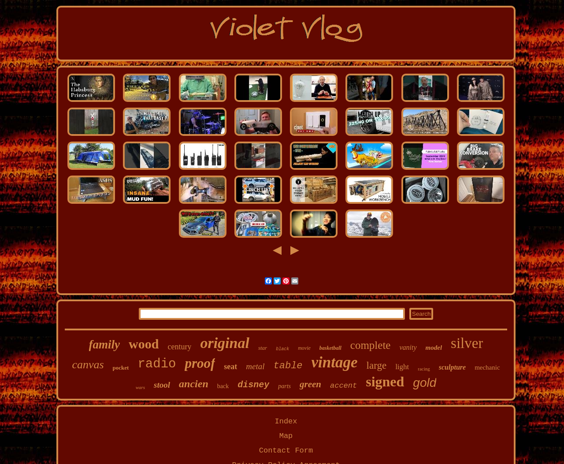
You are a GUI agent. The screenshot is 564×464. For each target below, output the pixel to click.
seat (230, 366)
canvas (88, 364)
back (223, 386)
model (434, 347)
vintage (335, 362)
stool (162, 384)
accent (343, 386)
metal (255, 366)
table (288, 365)
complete (370, 345)
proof (200, 363)
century (179, 346)
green (310, 384)
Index (286, 421)
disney (253, 385)
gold (424, 382)
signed (385, 381)
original (224, 343)
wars (140, 387)
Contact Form (286, 450)
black (282, 349)
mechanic (487, 367)
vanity (407, 347)
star (262, 347)
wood (144, 344)
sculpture (452, 367)
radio (156, 364)
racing (424, 368)
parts (284, 386)
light (402, 367)
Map (286, 436)
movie (304, 348)
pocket (121, 367)
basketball (330, 348)
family (104, 344)
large (377, 365)
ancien (193, 383)
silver (467, 343)
